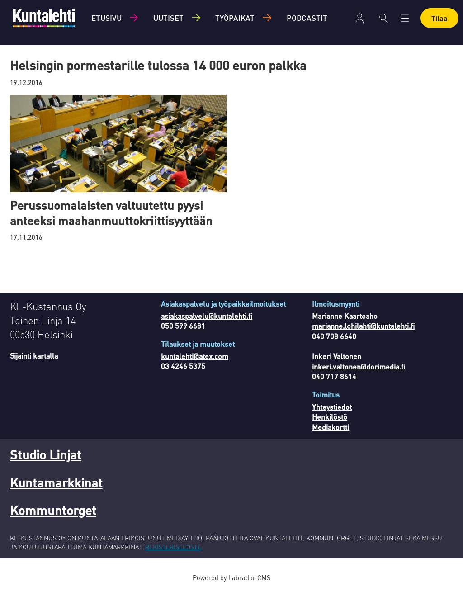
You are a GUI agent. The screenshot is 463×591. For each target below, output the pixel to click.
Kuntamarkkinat (56, 482)
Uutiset (168, 18)
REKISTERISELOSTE (173, 547)
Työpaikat (235, 18)
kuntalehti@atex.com (194, 356)
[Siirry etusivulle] (44, 18)
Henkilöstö (329, 416)
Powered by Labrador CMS (231, 577)
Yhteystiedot (332, 406)
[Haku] (383, 18)
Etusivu (106, 18)
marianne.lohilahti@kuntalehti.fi (363, 326)
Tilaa (439, 18)
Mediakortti (330, 427)
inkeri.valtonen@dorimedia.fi (358, 366)
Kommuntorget (53, 510)
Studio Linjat (45, 454)
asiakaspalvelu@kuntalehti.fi (206, 316)
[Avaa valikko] (405, 18)
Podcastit (307, 18)
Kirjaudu (359, 18)
